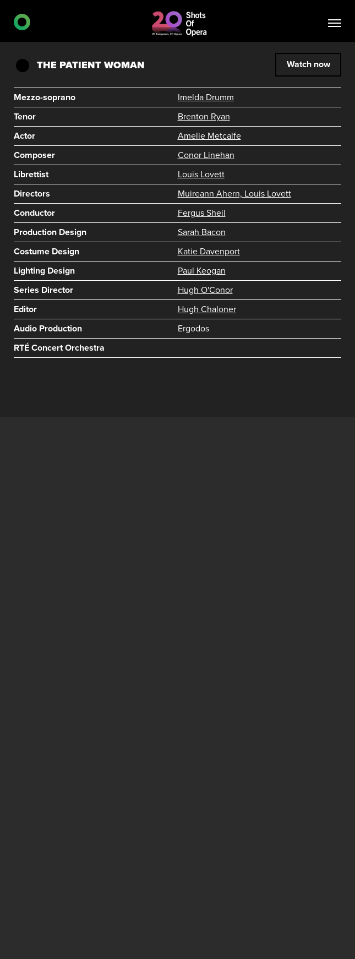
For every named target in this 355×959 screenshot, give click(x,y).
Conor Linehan (206, 155)
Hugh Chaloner (207, 309)
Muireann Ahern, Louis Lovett (234, 193)
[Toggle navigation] (334, 24)
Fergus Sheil (202, 213)
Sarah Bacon (202, 232)
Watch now (308, 64)
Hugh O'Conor (205, 290)
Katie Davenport (209, 251)
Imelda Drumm (206, 97)
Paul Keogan (202, 270)
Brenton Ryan (204, 116)
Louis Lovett (201, 174)
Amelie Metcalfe (209, 135)
